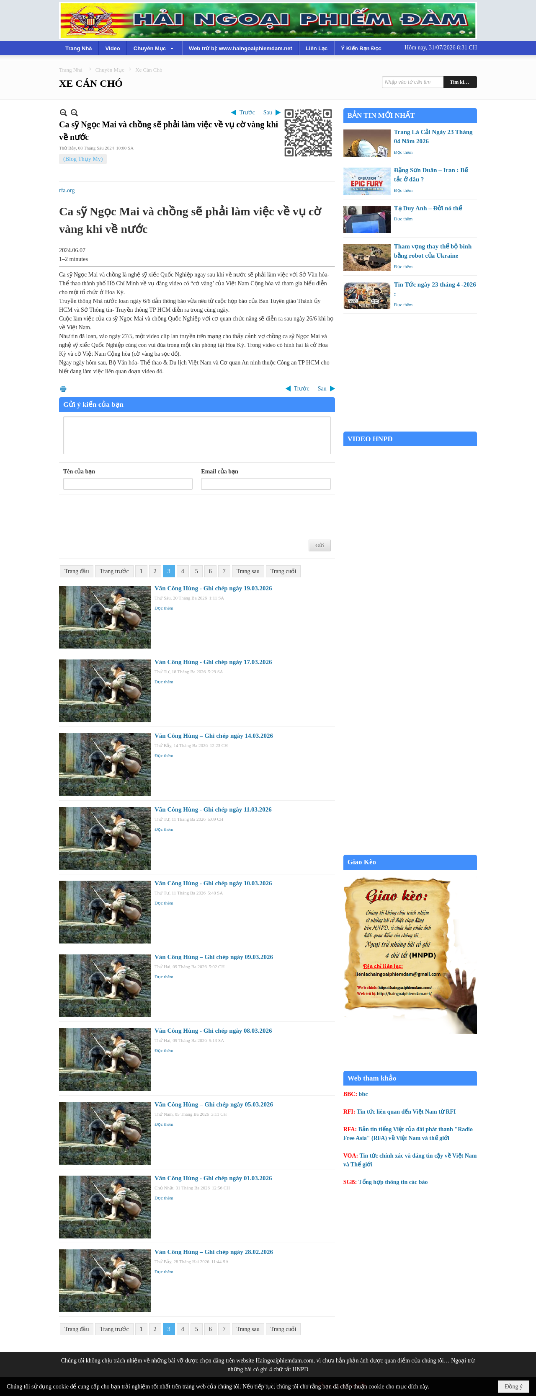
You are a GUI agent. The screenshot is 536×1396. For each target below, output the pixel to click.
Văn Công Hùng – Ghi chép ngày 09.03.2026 (214, 957)
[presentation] (127, 515)
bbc (363, 1094)
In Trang (63, 388)
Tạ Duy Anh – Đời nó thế (428, 208)
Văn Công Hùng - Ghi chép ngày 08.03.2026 (213, 1030)
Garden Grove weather (410, 427)
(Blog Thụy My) (83, 159)
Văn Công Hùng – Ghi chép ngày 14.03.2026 (214, 735)
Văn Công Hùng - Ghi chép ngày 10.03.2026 (213, 883)
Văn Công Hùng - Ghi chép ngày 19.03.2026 (213, 588)
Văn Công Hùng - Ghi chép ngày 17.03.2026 (213, 662)
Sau (267, 112)
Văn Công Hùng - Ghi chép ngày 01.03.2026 (213, 1178)
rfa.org (67, 190)
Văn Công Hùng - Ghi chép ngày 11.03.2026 (213, 809)
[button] (154, 48)
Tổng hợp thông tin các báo (393, 1182)
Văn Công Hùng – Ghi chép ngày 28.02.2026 (214, 1252)
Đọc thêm (164, 607)
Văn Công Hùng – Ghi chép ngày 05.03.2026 (214, 1104)
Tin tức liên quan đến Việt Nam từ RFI (406, 1112)
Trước (247, 112)
